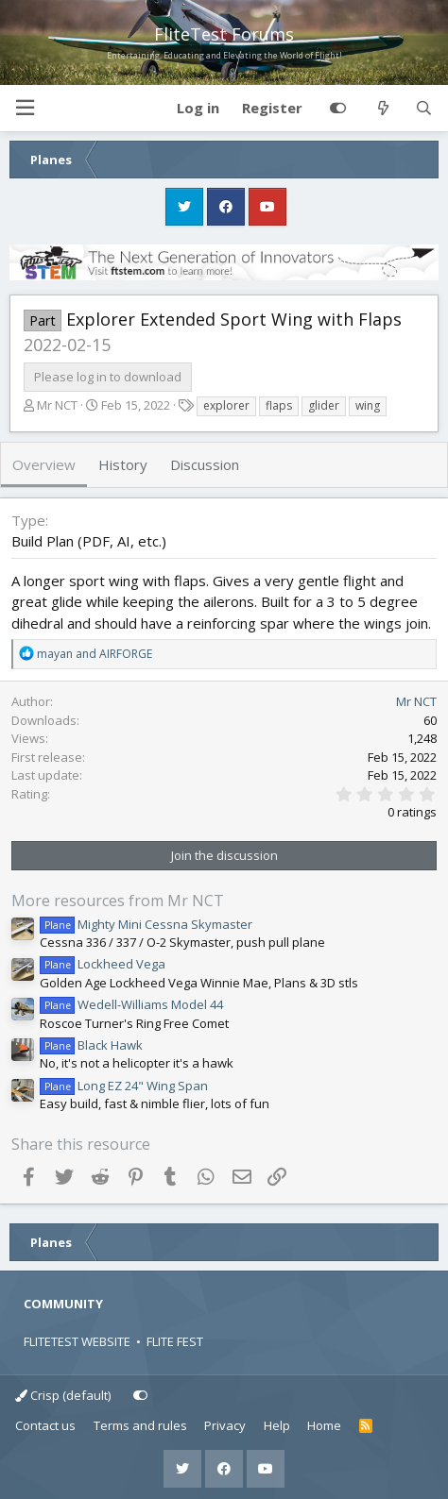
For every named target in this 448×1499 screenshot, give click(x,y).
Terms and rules (140, 1425)
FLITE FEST (174, 1341)
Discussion (204, 464)
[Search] (424, 108)
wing (367, 405)
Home (324, 1425)
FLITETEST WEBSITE (77, 1341)
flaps (279, 405)
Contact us (45, 1425)
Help (277, 1425)
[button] (24, 108)
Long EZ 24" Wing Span (124, 1085)
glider (323, 405)
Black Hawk (91, 1044)
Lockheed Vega (102, 963)
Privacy (225, 1425)
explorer (226, 405)
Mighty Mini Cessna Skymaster (146, 924)
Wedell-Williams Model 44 (131, 1004)
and (94, 654)
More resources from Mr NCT (117, 900)
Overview (44, 464)
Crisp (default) (63, 1395)
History (122, 464)
